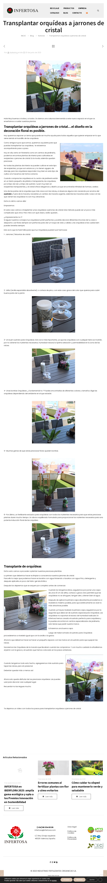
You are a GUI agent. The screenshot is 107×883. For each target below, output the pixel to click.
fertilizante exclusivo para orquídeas (33, 514)
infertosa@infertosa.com (45, 830)
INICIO (23, 36)
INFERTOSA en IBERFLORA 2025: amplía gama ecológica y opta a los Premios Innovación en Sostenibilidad (19, 794)
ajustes (6, 881)
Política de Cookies (71, 832)
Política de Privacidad (71, 838)
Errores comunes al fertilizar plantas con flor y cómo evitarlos (53, 786)
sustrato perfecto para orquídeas (85, 618)
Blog (32, 36)
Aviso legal (71, 827)
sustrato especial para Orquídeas (85, 613)
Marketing (13, 52)
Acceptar (65, 879)
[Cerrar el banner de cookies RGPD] (100, 879)
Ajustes (91, 879)
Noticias (41, 36)
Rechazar (78, 879)
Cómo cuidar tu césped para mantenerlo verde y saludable (87, 786)
